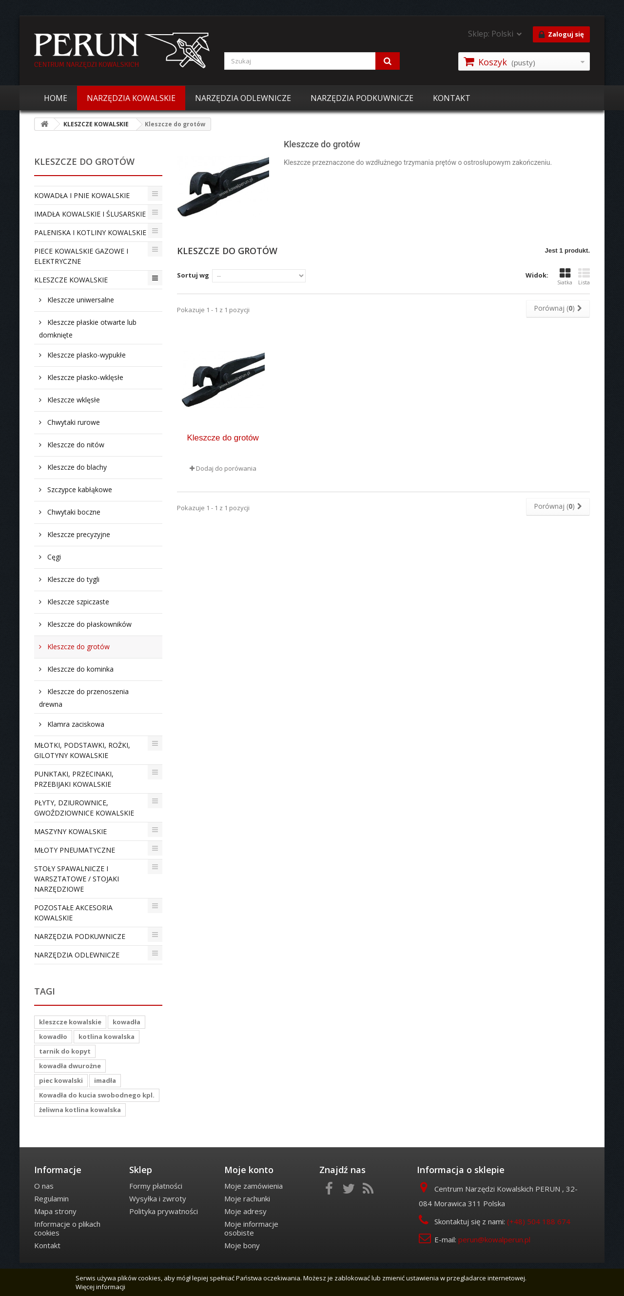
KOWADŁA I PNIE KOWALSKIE (82, 195)
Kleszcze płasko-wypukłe (85, 354)
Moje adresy (245, 1211)
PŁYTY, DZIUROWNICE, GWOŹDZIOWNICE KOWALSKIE (84, 807)
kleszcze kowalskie (70, 1021)
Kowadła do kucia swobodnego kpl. (97, 1095)
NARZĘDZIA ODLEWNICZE (243, 98)
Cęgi (53, 556)
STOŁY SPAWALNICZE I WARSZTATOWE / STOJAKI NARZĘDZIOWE (76, 879)
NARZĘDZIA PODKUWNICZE (362, 98)
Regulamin (51, 1198)
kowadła (126, 1021)
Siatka (564, 276)
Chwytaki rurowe (72, 422)
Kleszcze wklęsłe (72, 399)
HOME (55, 98)
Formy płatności (155, 1186)
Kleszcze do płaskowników (88, 624)
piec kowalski (61, 1080)
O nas (44, 1186)
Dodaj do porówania (226, 468)
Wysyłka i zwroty (157, 1198)
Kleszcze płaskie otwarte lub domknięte (87, 328)
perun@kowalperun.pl (494, 1239)
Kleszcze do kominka (79, 669)
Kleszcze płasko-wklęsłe (84, 377)
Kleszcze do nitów (74, 444)
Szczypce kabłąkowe (78, 489)
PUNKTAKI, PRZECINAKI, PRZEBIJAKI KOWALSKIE (74, 779)
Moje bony (242, 1245)
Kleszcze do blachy (76, 467)
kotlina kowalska (106, 1036)
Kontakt (47, 1245)
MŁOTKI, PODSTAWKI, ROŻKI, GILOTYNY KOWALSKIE (82, 750)
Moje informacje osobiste (251, 1228)
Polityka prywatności (163, 1211)
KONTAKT (451, 98)
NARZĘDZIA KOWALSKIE (131, 98)
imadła (105, 1080)
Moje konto (248, 1170)
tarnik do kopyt (65, 1051)
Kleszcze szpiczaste (77, 601)
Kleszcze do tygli (72, 579)
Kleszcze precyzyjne (77, 534)
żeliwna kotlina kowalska (80, 1109)
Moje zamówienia (253, 1186)
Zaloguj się (561, 35)
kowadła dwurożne (70, 1065)
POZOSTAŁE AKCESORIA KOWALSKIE (73, 912)
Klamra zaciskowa (74, 724)
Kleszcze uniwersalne (79, 299)
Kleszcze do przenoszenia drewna (84, 698)
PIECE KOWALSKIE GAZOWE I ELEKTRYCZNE (81, 256)
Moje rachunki (247, 1198)
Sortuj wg (193, 275)
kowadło (53, 1036)
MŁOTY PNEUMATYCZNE (74, 850)
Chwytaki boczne (72, 512)
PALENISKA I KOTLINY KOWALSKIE (90, 232)
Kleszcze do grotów (77, 646)
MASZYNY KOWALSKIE (70, 831)
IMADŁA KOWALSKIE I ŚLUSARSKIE (90, 214)
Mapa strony (55, 1211)
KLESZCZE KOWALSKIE (71, 279)
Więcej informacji (100, 1286)
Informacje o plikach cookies (67, 1228)
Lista (584, 276)
